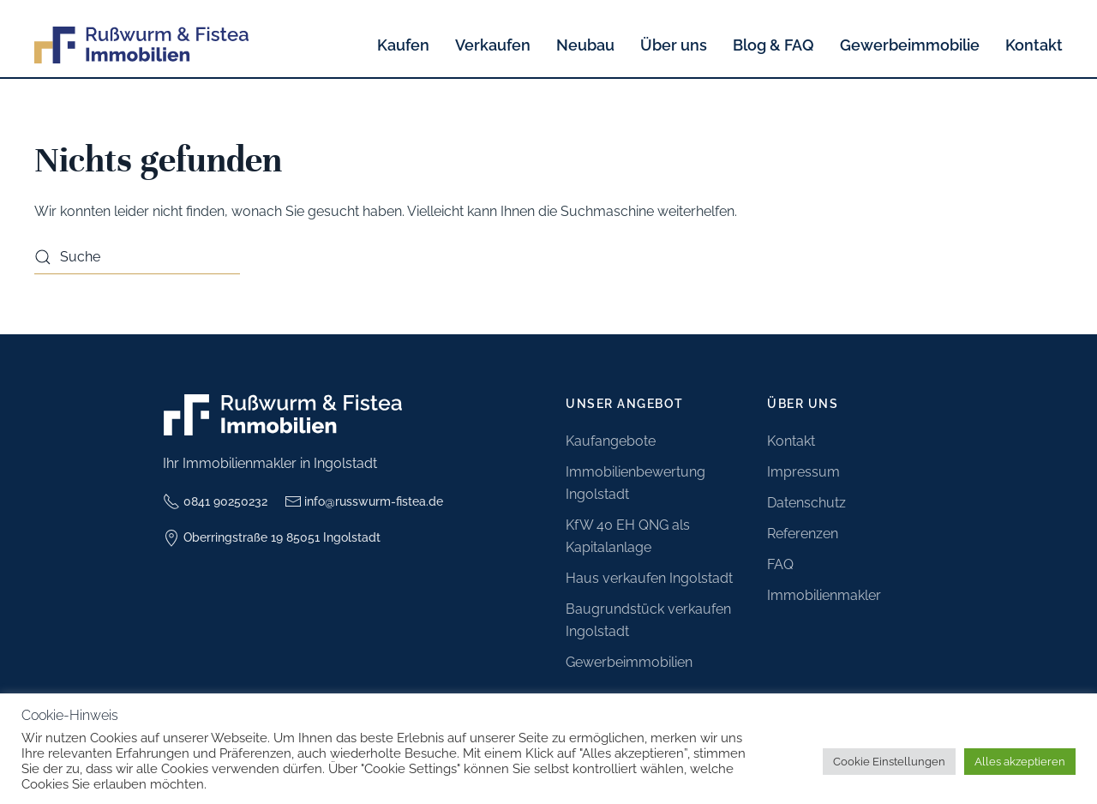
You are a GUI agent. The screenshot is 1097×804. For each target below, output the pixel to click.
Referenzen (802, 533)
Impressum (803, 472)
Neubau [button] (585, 45)
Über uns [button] (673, 45)
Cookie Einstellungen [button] (889, 761)
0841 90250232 (215, 501)
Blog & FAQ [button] (773, 45)
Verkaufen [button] (493, 45)
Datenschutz (806, 503)
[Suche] (137, 257)
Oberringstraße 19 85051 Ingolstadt (272, 538)
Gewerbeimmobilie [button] (910, 45)
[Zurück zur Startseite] (141, 45)
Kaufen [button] (403, 45)
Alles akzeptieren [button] (1019, 761)
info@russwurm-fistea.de (364, 501)
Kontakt (1034, 45)
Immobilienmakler (824, 595)
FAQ (780, 564)
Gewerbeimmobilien (629, 662)
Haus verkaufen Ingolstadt (649, 578)
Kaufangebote (611, 441)
